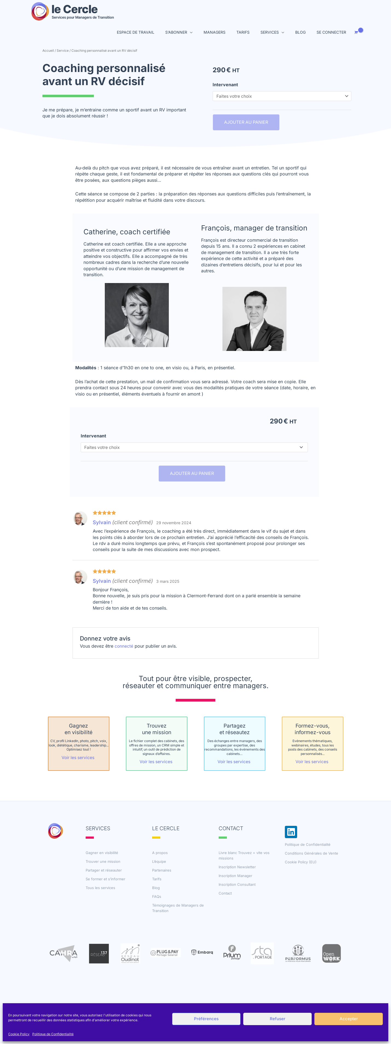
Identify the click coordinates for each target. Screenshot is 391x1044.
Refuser (277, 1018)
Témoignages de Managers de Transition (178, 909)
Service (63, 51)
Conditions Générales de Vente (311, 854)
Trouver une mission (103, 862)
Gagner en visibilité (102, 854)
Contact (225, 894)
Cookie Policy (19, 1034)
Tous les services (100, 889)
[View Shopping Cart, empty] (356, 33)
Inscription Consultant (237, 885)
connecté (124, 647)
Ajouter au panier (246, 123)
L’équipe (159, 862)
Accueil (48, 51)
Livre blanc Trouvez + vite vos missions (244, 856)
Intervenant (225, 85)
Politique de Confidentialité (53, 1034)
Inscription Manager (235, 877)
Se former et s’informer (105, 880)
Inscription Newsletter (237, 868)
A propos (160, 854)
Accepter (349, 1018)
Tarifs (156, 880)
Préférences (206, 1018)
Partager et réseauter (104, 871)
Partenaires (161, 871)
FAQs (156, 897)
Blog (156, 889)
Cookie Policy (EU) (301, 863)
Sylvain (102, 523)
